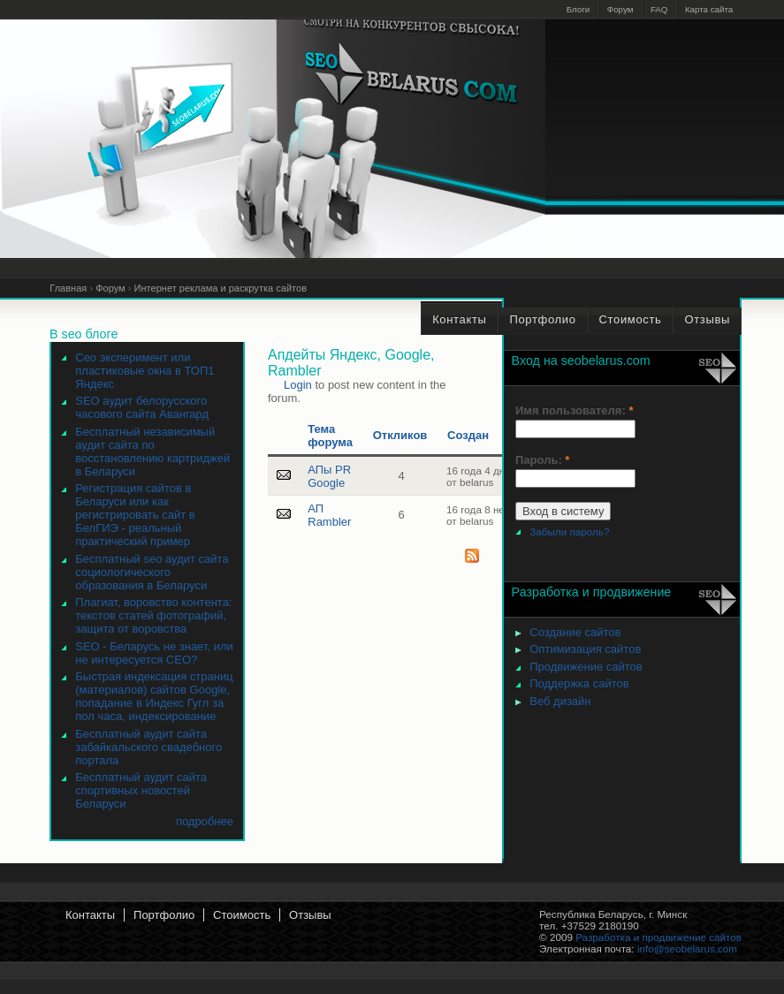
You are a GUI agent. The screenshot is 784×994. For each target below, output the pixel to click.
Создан (468, 435)
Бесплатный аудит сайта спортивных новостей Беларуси (141, 790)
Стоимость (241, 915)
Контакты (90, 915)
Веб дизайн (559, 701)
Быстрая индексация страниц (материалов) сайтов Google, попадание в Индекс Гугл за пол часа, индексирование (153, 696)
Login (298, 384)
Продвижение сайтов (585, 666)
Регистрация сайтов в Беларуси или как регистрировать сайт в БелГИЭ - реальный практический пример (134, 515)
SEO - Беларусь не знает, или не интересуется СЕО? (154, 653)
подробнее (204, 821)
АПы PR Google (329, 476)
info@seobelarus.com (687, 948)
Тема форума (330, 435)
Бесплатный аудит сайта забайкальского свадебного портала (148, 747)
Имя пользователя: (574, 410)
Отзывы (310, 915)
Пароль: (542, 460)
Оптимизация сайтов (585, 649)
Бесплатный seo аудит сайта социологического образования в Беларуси (151, 572)
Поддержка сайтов (578, 683)
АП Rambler (329, 515)
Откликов (400, 435)
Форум (620, 9)
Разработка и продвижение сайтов (658, 937)
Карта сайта (709, 9)
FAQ (659, 9)
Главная (68, 288)
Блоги (578, 9)
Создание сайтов (574, 632)
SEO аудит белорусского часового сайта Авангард (142, 407)
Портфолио (163, 915)
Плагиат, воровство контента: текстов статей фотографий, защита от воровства (153, 615)
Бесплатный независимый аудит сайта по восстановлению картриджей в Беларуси (152, 451)
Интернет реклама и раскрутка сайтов (220, 288)
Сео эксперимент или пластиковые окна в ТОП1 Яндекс (144, 371)
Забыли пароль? (569, 531)
